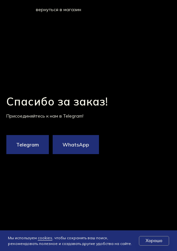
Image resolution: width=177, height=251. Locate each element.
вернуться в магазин (58, 9)
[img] (24, 9)
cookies (45, 237)
